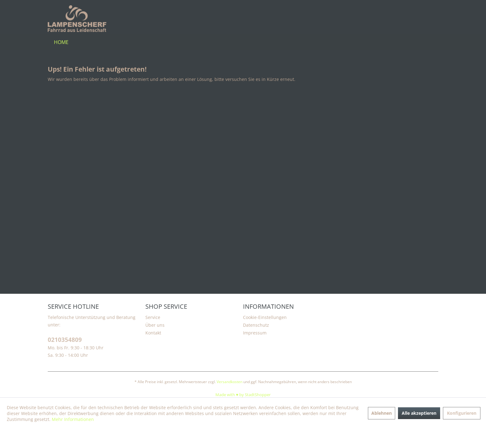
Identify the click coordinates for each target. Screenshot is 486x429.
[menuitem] (61, 42)
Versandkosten (229, 381)
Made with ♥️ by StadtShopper (243, 394)
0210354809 (65, 340)
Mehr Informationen (73, 419)
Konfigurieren (461, 413)
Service (152, 317)
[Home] (61, 42)
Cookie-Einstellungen (265, 317)
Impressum (255, 333)
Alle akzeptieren (419, 413)
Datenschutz (256, 325)
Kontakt (153, 333)
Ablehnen (381, 413)
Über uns (155, 325)
